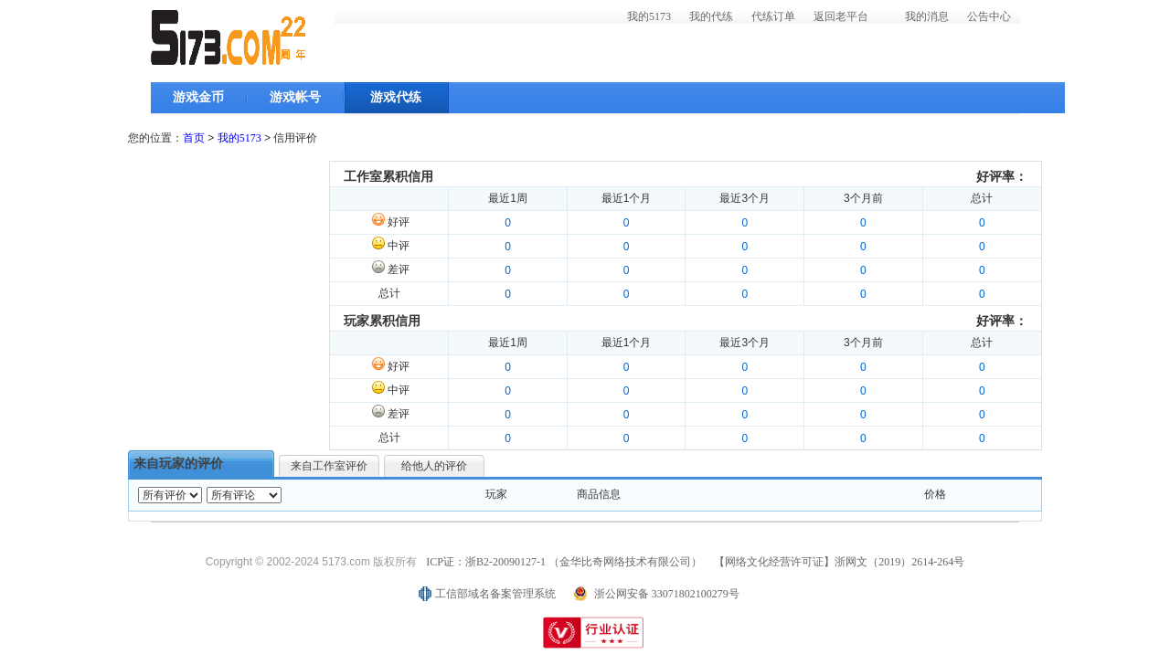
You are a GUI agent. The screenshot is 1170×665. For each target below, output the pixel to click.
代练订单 (773, 16)
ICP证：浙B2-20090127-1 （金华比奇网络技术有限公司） (564, 561)
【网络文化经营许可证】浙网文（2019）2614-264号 (839, 561)
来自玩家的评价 (178, 463)
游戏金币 (198, 97)
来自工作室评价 (329, 465)
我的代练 (711, 16)
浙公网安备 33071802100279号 (666, 593)
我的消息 (927, 16)
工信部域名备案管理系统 (495, 593)
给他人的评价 (434, 465)
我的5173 (649, 16)
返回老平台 (841, 16)
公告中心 (989, 16)
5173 (228, 37)
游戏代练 (395, 97)
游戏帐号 (295, 97)
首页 (194, 138)
